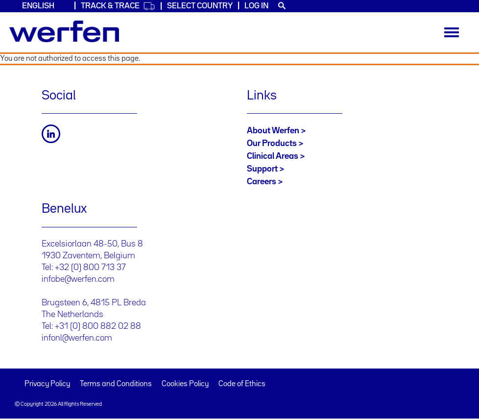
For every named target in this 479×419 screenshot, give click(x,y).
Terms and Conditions (116, 384)
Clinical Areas (272, 156)
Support (262, 169)
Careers (261, 182)
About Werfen (273, 131)
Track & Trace (118, 6)
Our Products (272, 144)
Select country (200, 6)
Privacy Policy (47, 384)
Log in (256, 6)
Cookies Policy (185, 384)
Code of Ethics (241, 384)
